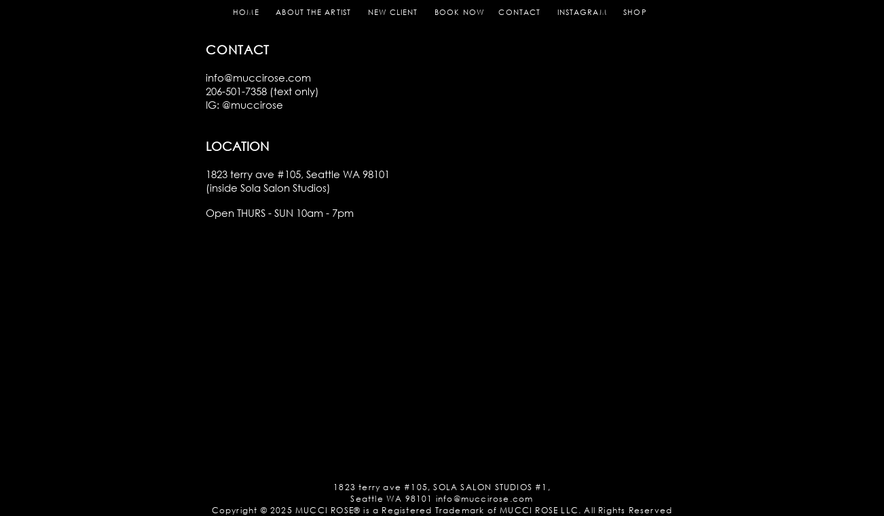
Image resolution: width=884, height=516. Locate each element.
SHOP (634, 12)
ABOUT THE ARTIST (313, 12)
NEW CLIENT (393, 12)
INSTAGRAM (582, 12)
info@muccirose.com (258, 77)
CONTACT (519, 12)
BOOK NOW (465, 12)
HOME (246, 12)
